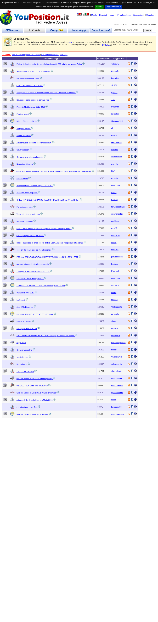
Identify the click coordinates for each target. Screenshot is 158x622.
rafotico (114, 200)
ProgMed (115, 107)
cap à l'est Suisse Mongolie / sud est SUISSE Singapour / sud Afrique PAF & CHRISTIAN (54, 171)
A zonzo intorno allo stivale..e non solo (32, 264)
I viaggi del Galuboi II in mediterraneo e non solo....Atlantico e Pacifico (46, 93)
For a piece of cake (24, 207)
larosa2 (114, 300)
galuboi (114, 92)
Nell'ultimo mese (33, 55)
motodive (115, 178)
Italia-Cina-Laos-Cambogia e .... (30, 278)
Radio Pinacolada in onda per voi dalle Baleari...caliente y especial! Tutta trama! (50, 243)
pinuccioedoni (117, 257)
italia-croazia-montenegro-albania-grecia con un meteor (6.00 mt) (43, 228)
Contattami (150, 15)
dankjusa (115, 221)
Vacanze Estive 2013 (25, 293)
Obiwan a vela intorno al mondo (30, 157)
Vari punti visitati (23, 128)
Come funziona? (101, 30)
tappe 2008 (21, 342)
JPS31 (114, 85)
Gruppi (56, 30)
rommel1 (115, 314)
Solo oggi (63, 55)
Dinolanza (115, 335)
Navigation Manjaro (24, 164)
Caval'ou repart (23, 150)
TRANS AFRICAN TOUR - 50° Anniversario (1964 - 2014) (40, 286)
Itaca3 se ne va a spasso (27, 193)
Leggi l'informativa (113, 7)
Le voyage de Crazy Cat (26, 329)
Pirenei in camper (24, 321)
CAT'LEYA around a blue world (29, 86)
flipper (113, 242)
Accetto (99, 7)
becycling (115, 78)
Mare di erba (22, 364)
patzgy (114, 135)
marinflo (114, 164)
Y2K (113, 100)
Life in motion (22, 178)
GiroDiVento (116, 142)
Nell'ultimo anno (18, 55)
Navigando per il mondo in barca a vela (33, 100)
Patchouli (115, 271)
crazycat (114, 328)
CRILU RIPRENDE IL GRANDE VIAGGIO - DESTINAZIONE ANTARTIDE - (48, 200)
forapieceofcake (118, 207)
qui (70, 42)
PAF (113, 171)
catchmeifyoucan (118, 342)
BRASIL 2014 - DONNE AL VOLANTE (32, 414)
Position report (22, 114)
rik (112, 128)
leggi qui (106, 44)
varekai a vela (22, 357)
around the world (23, 135)
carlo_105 (115, 185)
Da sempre (6, 55)
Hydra (113, 293)
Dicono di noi (138, 15)
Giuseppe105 (116, 121)
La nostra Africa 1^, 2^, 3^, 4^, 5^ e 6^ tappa (35, 314)
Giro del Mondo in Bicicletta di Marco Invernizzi (36, 393)
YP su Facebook (124, 15)
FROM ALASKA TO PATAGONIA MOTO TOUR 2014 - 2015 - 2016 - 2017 (47, 257)
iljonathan (115, 114)
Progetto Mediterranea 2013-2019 (30, 107)
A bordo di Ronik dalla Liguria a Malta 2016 (34, 400)
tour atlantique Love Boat (27, 407)
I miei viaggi (79, 30)
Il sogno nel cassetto (25, 371)
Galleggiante (116, 307)
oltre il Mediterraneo (25, 307)
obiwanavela (116, 157)
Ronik (113, 400)
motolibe (114, 250)
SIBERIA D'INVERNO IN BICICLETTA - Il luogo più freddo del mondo (45, 336)
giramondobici (117, 214)
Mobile (94, 15)
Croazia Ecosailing (24, 350)
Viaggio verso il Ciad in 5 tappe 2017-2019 (34, 186)
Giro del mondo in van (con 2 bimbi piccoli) (34, 378)
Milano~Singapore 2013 (26, 121)
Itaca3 (113, 192)
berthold (114, 264)
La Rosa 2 (21, 300)
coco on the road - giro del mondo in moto (34, 250)
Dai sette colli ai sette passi (28, 78)
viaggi (113, 321)
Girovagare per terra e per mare (30, 236)
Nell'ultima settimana (50, 55)
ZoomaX (114, 71)
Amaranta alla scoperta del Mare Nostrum (34, 143)
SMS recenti (12, 30)
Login (112, 15)
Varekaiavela (116, 357)
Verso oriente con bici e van (28, 214)
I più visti (34, 30)
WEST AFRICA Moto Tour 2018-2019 (32, 386)
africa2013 (115, 285)
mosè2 (114, 228)
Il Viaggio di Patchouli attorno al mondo (33, 271)
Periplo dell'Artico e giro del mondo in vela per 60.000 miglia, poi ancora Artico (49, 64)
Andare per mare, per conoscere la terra (33, 71)
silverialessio (116, 371)
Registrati (103, 15)
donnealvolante (117, 414)
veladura (114, 64)
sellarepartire (116, 364)
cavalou (114, 150)
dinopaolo (115, 235)
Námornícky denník (24, 221)
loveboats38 (116, 407)
